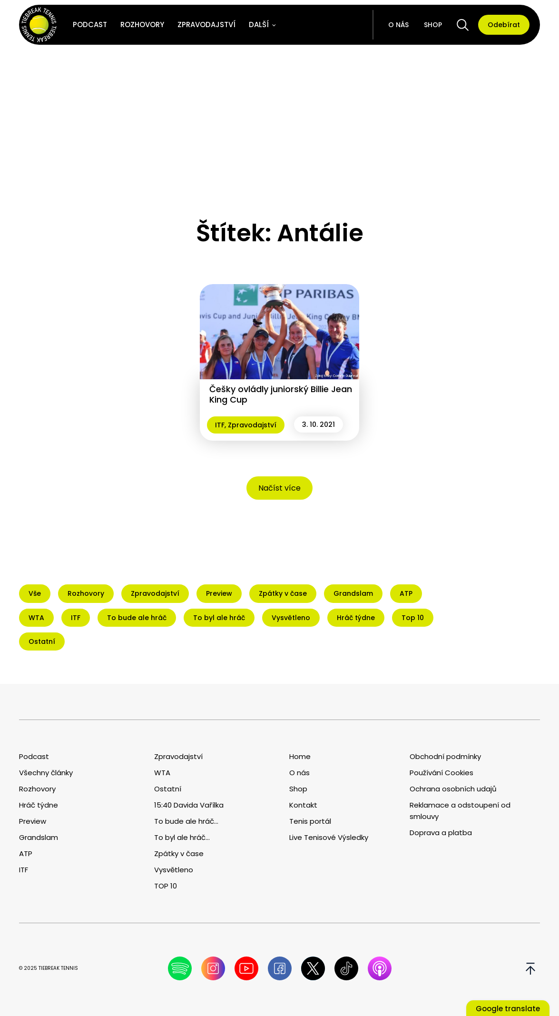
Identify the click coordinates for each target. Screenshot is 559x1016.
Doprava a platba (441, 833)
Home (300, 756)
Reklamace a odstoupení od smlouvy (460, 810)
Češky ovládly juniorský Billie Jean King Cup (280, 394)
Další (259, 25)
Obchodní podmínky (445, 756)
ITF (220, 425)
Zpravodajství (206, 25)
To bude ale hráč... (186, 821)
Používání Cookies (441, 773)
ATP (25, 853)
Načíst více (279, 488)
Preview (32, 821)
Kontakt (303, 805)
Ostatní (167, 789)
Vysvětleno (173, 870)
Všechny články (46, 773)
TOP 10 (165, 886)
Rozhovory (142, 25)
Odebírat (504, 25)
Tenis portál (310, 821)
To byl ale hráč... (182, 837)
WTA (162, 773)
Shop (433, 25)
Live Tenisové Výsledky (328, 837)
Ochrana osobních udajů (453, 789)
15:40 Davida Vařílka (189, 805)
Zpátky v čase (179, 853)
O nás (398, 25)
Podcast (90, 25)
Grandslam (38, 837)
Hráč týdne (38, 805)
